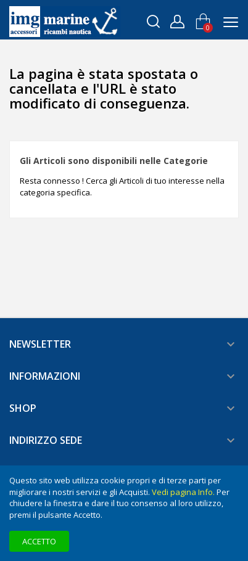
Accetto (39, 541)
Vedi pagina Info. (183, 492)
